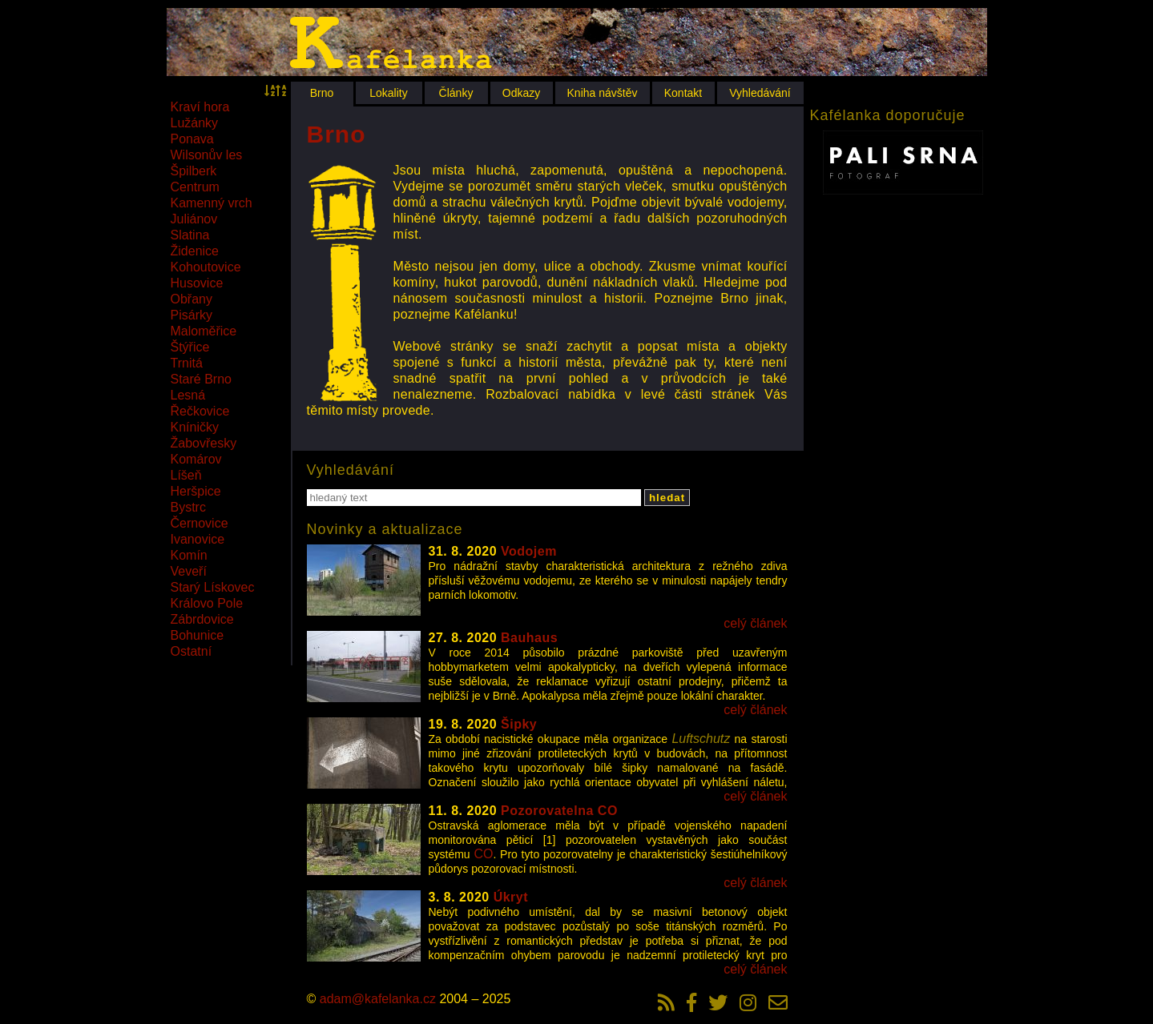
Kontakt (683, 92)
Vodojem (529, 551)
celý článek (755, 623)
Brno (322, 92)
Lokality (388, 92)
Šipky (519, 724)
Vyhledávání (760, 92)
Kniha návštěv (602, 92)
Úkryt (511, 897)
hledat (667, 498)
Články (456, 92)
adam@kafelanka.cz (378, 999)
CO (483, 854)
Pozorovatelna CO (559, 810)
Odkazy (521, 92)
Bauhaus (529, 638)
